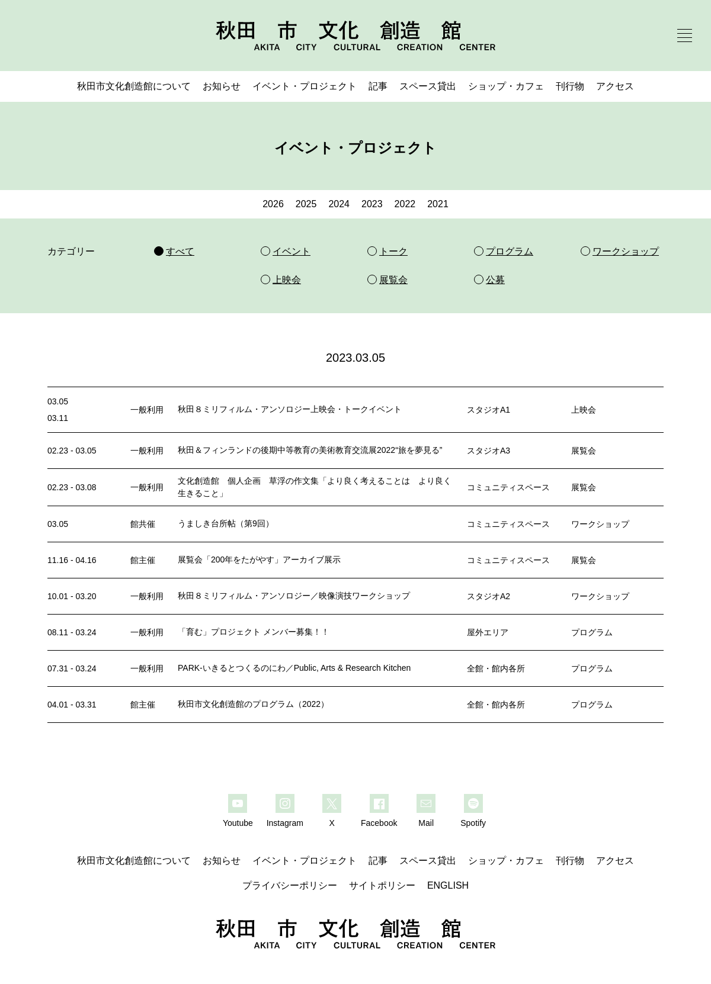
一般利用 (147, 409)
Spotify (473, 823)
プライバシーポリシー (289, 885)
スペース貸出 (427, 86)
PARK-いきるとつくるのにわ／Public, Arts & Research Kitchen (294, 668)
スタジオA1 (488, 409)
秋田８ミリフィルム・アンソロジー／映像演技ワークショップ (294, 595)
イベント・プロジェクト (304, 86)
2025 (306, 204)
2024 (339, 204)
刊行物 (570, 86)
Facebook (379, 823)
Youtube (238, 823)
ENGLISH (448, 885)
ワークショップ (600, 524)
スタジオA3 (488, 450)
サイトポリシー (382, 885)
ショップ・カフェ (506, 86)
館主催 (142, 560)
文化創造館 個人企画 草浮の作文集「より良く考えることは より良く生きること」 (314, 487)
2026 (273, 204)
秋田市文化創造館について (134, 86)
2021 (438, 204)
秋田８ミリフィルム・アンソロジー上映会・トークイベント (290, 409)
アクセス (615, 86)
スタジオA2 (488, 596)
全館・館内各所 (496, 668)
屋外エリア (487, 632)
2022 (405, 204)
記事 (378, 86)
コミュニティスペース (508, 487)
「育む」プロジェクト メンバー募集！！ (253, 631)
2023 (372, 204)
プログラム (592, 632)
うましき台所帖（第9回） (226, 523)
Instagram (285, 823)
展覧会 (583, 450)
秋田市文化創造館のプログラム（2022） (253, 704)
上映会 (583, 409)
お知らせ (222, 86)
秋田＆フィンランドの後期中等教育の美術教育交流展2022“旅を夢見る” (310, 450)
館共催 (142, 524)
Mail (426, 823)
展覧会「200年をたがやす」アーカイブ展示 (259, 559)
